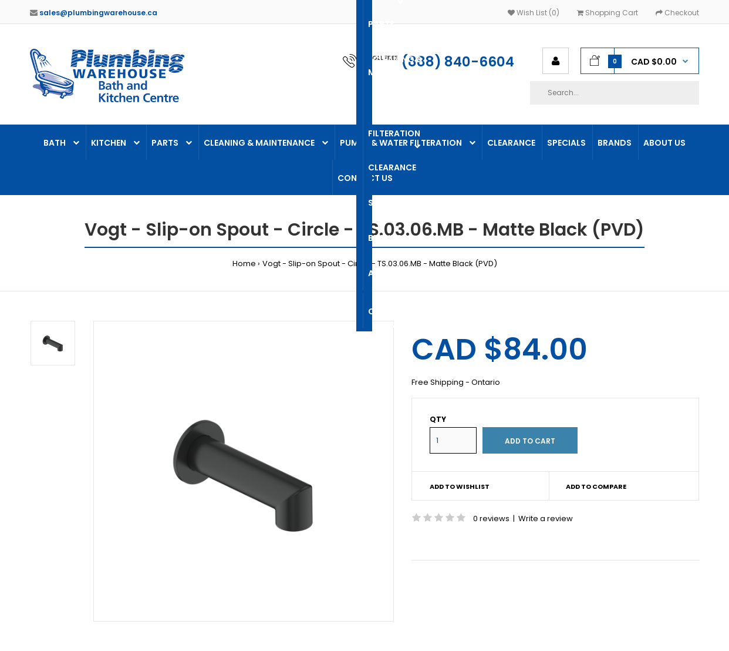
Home (244, 263)
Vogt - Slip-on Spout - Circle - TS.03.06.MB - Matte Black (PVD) (379, 263)
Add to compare (596, 486)
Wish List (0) (533, 13)
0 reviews (491, 518)
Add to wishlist (460, 486)
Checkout (677, 13)
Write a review (545, 518)
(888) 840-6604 (457, 61)
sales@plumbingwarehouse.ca (98, 13)
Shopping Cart (607, 13)
